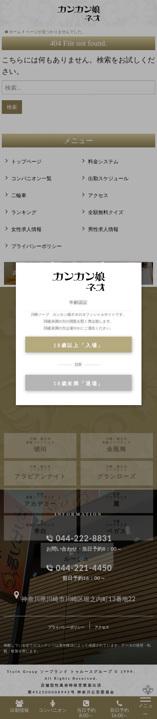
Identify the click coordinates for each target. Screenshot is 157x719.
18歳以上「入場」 (78, 345)
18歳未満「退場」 (78, 383)
